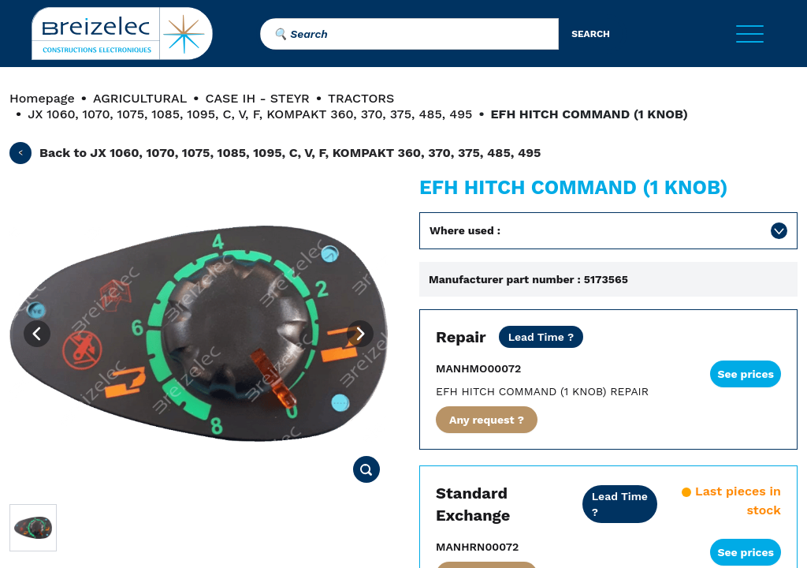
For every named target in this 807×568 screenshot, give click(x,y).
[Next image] (360, 333)
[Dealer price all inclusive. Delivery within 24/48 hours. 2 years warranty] (620, 504)
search (590, 33)
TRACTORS (361, 98)
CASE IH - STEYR (257, 98)
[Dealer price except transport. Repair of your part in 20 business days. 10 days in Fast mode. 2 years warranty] (541, 337)
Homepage (42, 98)
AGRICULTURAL (140, 98)
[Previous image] (37, 333)
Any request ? (486, 419)
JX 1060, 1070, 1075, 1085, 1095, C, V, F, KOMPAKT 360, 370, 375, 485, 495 (250, 113)
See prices (745, 374)
